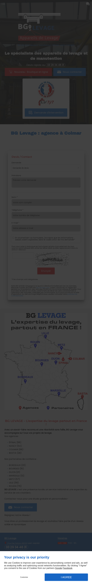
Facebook (67, 568)
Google (58, 568)
